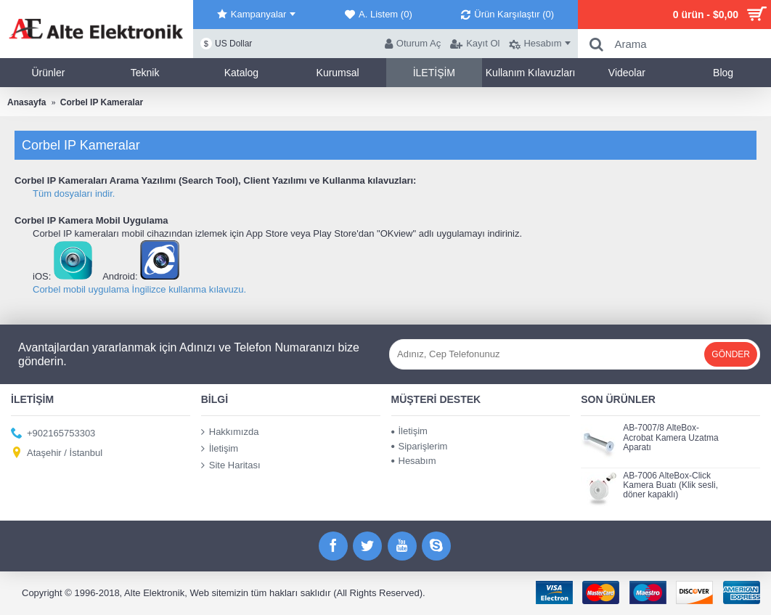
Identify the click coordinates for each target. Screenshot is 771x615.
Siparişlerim (419, 446)
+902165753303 (53, 434)
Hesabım (413, 460)
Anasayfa (26, 102)
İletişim (219, 449)
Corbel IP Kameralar (102, 102)
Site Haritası (231, 465)
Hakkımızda (230, 432)
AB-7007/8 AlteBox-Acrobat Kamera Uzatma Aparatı (670, 437)
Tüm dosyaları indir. (74, 193)
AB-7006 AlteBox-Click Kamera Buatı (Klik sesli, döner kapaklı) (670, 485)
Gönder (730, 354)
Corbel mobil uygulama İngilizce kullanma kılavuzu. (139, 289)
